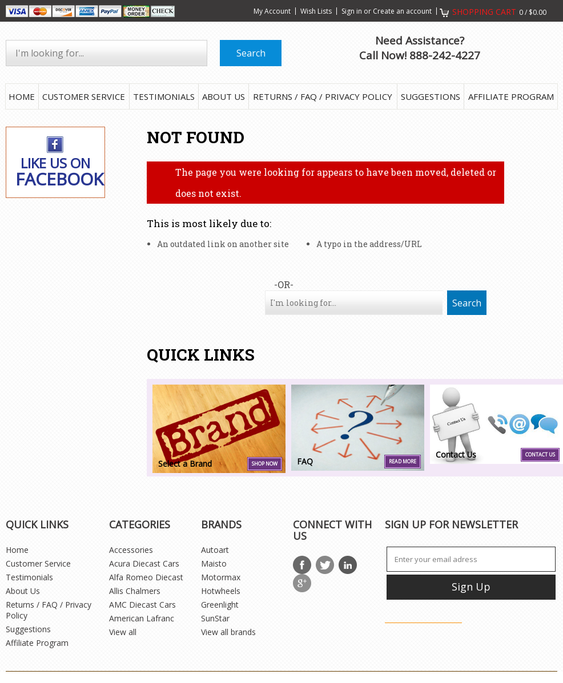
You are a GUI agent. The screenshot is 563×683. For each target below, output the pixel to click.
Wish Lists (316, 11)
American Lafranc (141, 618)
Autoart (215, 549)
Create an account (402, 11)
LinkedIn (348, 565)
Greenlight (220, 604)
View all (122, 632)
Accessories (131, 549)
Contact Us (540, 454)
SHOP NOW (265, 463)
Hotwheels (220, 590)
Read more (402, 461)
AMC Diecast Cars (142, 604)
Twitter (325, 565)
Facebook (302, 565)
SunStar (215, 618)
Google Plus (302, 583)
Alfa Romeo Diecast (146, 577)
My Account (272, 11)
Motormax (220, 577)
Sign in (351, 11)
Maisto (214, 563)
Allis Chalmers (134, 590)
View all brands (228, 632)
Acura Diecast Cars (144, 563)
